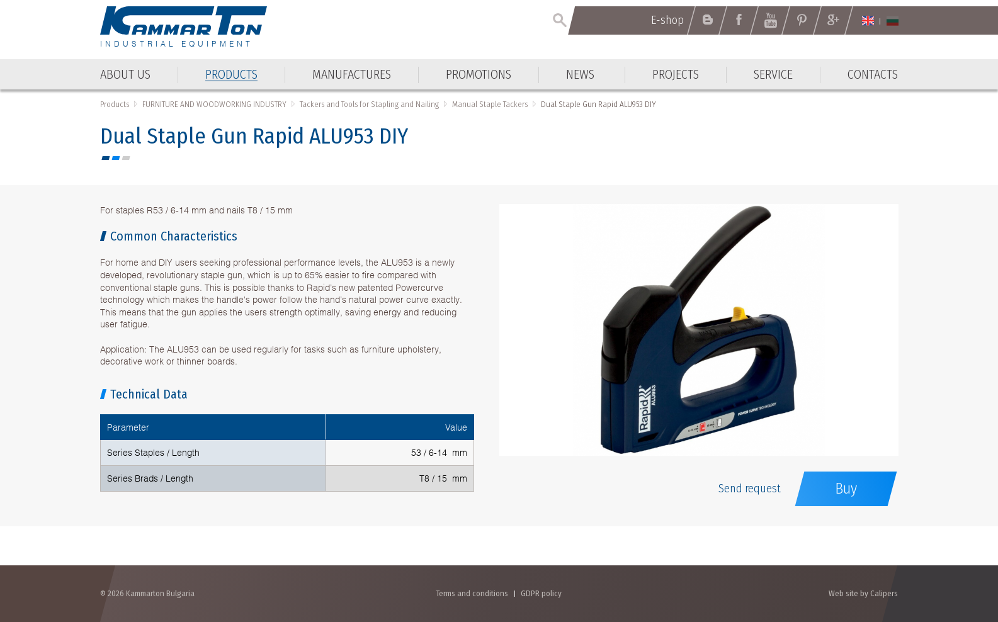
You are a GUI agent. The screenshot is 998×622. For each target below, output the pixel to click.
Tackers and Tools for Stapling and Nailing (369, 104)
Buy (846, 488)
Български (893, 21)
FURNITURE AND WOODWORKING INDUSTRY (214, 104)
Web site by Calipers (863, 593)
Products (114, 104)
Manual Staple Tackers (490, 104)
